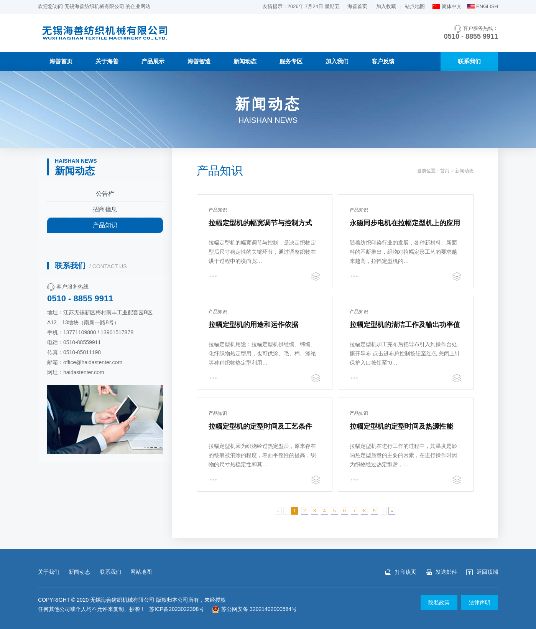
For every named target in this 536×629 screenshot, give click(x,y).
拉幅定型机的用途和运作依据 (253, 325)
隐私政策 (439, 602)
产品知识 (105, 225)
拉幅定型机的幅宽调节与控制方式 (260, 223)
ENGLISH (487, 6)
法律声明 (479, 602)
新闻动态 (244, 61)
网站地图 (141, 572)
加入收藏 (386, 6)
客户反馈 (383, 61)
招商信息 (105, 209)
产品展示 (152, 61)
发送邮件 (441, 572)
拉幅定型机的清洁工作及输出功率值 (405, 325)
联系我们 (469, 61)
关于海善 (106, 61)
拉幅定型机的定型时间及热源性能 (401, 426)
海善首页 (357, 6)
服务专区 (291, 61)
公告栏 (105, 193)
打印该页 (400, 572)
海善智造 (198, 61)
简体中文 (452, 6)
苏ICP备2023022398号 (176, 609)
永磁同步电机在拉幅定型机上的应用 (405, 223)
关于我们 (48, 572)
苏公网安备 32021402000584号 (254, 609)
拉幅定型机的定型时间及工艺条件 (260, 426)
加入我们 (337, 61)
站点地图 (415, 6)
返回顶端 (482, 572)
